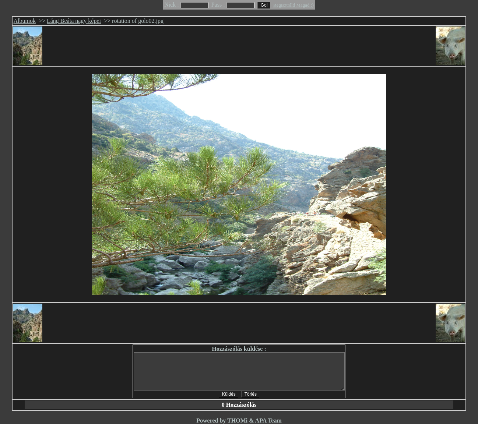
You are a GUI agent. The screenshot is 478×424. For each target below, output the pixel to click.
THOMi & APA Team (254, 420)
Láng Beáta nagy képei (74, 21)
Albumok (24, 21)
